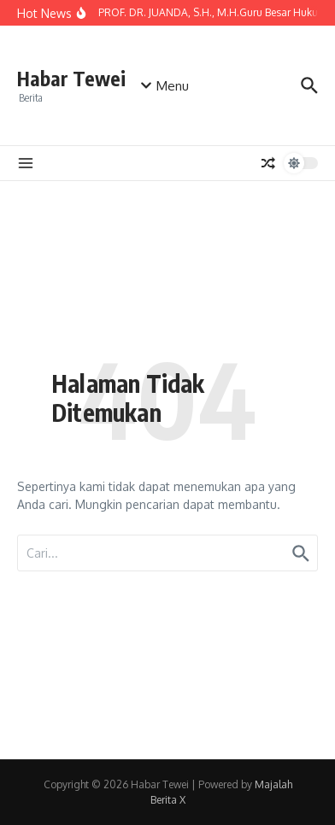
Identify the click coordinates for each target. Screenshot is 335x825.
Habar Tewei (71, 78)
